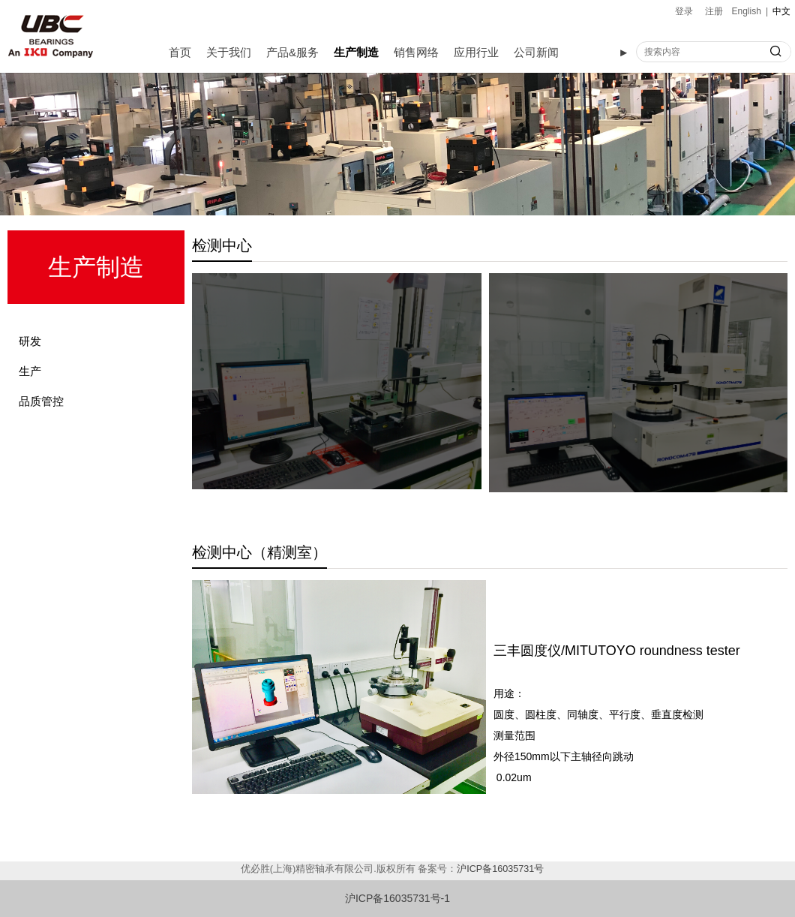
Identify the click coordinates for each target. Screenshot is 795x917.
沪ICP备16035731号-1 (397, 898)
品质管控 (41, 401)
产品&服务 (292, 52)
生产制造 (356, 52)
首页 (180, 52)
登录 (684, 11)
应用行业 (476, 52)
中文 (781, 11)
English (746, 11)
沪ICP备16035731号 (500, 869)
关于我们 (228, 52)
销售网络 (416, 52)
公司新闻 (536, 52)
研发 (30, 341)
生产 (30, 371)
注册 (714, 11)
